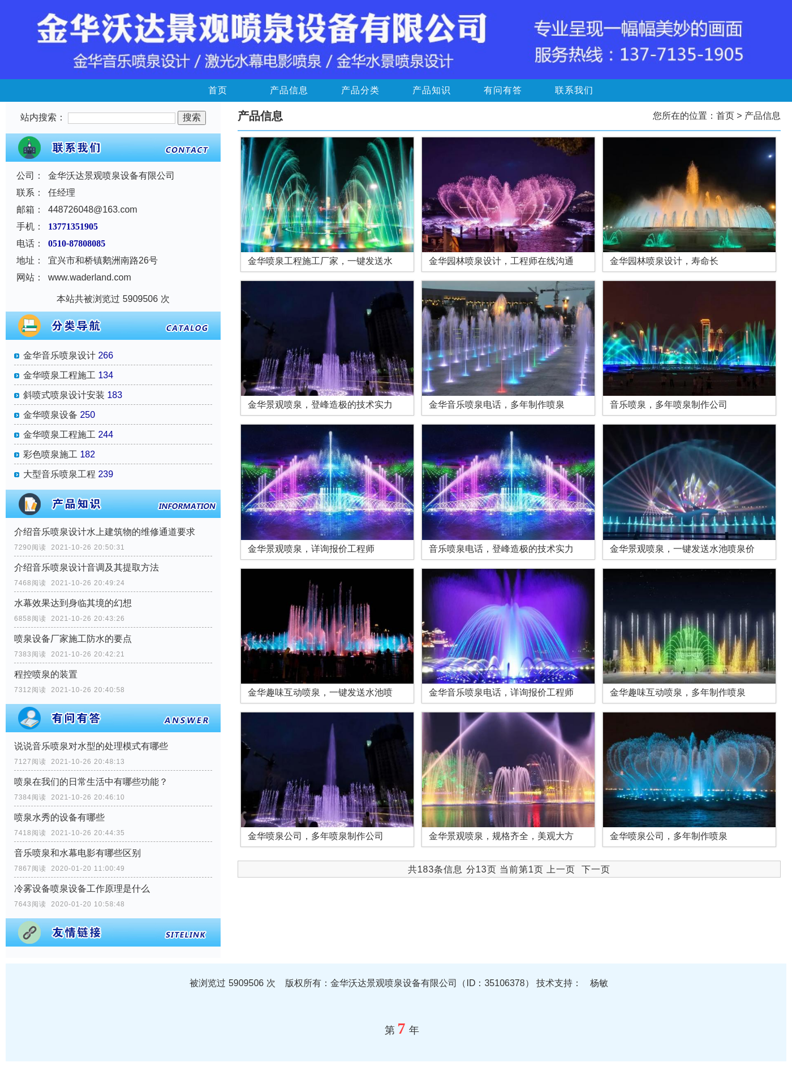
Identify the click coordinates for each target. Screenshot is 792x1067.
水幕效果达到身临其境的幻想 (73, 603)
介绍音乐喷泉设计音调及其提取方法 (86, 567)
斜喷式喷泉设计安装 (64, 395)
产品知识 (431, 90)
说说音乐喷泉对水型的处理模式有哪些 (91, 746)
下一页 (596, 869)
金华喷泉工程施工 (59, 375)
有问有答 (503, 90)
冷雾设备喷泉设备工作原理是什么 (82, 888)
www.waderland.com (89, 277)
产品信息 (289, 90)
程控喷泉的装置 (46, 674)
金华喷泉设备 (50, 415)
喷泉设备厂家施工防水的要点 (73, 638)
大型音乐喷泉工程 (59, 474)
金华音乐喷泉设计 (59, 355)
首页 (217, 90)
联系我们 (574, 90)
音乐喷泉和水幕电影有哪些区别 (77, 853)
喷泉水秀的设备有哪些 (59, 817)
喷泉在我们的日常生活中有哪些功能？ (91, 782)
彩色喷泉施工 (50, 454)
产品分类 (360, 90)
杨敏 (599, 983)
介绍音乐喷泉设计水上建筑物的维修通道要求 (104, 532)
